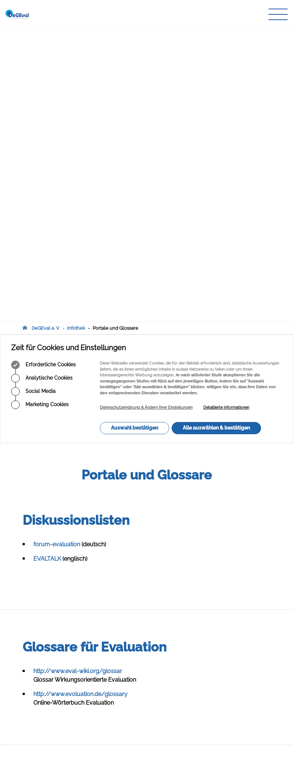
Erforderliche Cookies (43, 72)
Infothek (76, 35)
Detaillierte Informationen (226, 114)
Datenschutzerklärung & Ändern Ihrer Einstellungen (146, 114)
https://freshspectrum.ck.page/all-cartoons (91, 570)
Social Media (33, 98)
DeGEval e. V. (46, 35)
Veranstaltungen (127, 694)
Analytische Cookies (42, 85)
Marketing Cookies (40, 111)
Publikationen (124, 680)
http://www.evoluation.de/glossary (80, 401)
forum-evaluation (56, 251)
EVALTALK (47, 265)
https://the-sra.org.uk (61, 556)
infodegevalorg (58, 717)
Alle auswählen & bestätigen (216, 135)
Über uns (119, 666)
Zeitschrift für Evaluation (135, 687)
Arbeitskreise (123, 673)
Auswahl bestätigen (134, 135)
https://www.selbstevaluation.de (76, 542)
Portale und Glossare (115, 35)
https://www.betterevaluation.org (77, 513)
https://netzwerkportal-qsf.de (72, 527)
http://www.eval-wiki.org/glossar (77, 378)
